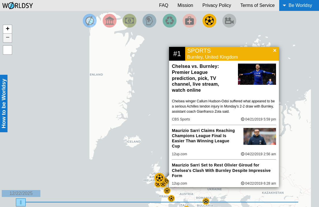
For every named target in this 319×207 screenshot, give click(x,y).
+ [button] (8, 29)
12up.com (179, 154)
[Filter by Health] (189, 21)
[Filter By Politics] (110, 21)
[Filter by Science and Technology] (149, 21)
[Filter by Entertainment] (229, 21)
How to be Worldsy (4, 103)
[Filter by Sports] (209, 21)
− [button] (8, 38)
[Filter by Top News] (90, 21)
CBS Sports (181, 119)
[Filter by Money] (129, 21)
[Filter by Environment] (170, 21)
